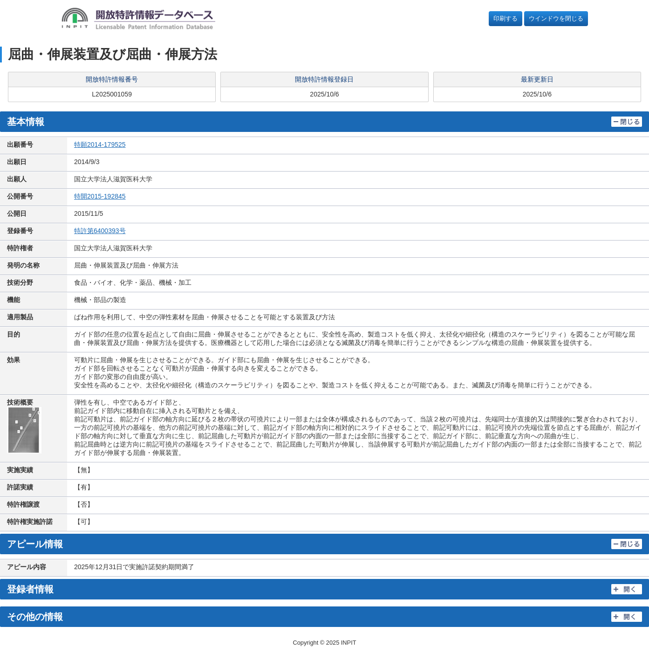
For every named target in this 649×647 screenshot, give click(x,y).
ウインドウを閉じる (556, 18)
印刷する (505, 18)
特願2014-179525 (100, 144)
